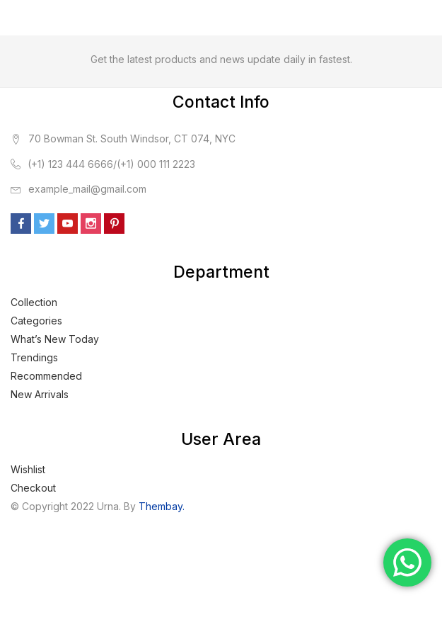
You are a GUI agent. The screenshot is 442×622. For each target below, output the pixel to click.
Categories (36, 321)
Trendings (34, 357)
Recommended (46, 376)
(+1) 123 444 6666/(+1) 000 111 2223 (111, 164)
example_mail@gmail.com (87, 189)
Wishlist (28, 469)
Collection (34, 302)
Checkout (33, 488)
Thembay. (162, 506)
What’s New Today (55, 339)
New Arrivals (40, 394)
